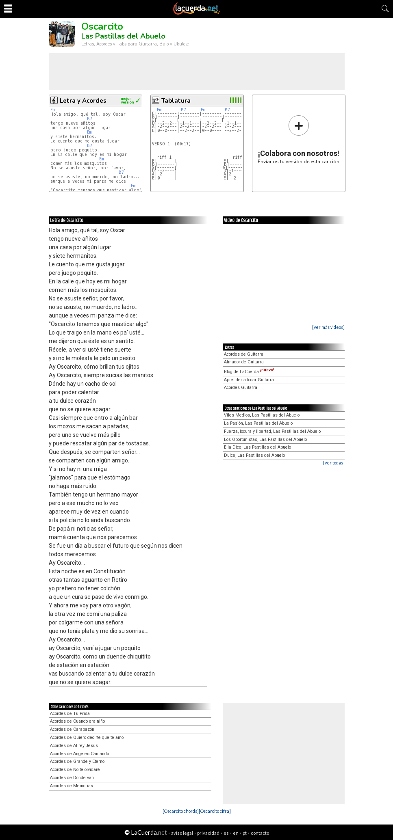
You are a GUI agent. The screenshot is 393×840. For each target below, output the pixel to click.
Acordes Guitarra (240, 387)
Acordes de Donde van (72, 777)
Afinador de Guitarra (244, 362)
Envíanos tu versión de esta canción (298, 139)
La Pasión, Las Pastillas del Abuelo (258, 423)
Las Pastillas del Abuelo (123, 36)
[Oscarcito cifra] (215, 811)
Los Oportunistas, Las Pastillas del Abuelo (265, 439)
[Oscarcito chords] (181, 811)
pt (245, 833)
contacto (260, 833)
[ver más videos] (328, 327)
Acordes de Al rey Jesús (74, 745)
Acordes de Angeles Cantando (79, 753)
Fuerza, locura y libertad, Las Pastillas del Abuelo (272, 431)
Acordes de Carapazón (72, 729)
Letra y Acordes (83, 101)
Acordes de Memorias (71, 785)
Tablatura (176, 101)
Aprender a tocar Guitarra (249, 379)
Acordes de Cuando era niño (77, 721)
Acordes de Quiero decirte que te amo (87, 737)
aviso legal (182, 833)
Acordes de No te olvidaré (75, 769)
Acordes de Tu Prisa (70, 713)
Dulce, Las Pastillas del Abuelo (254, 455)
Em (52, 109)
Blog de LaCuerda (249, 371)
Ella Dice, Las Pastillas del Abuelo (257, 447)
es (226, 833)
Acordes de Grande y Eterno (77, 761)
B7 (89, 118)
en (236, 833)
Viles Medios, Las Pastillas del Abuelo (262, 415)
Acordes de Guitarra (243, 354)
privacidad (208, 833)
